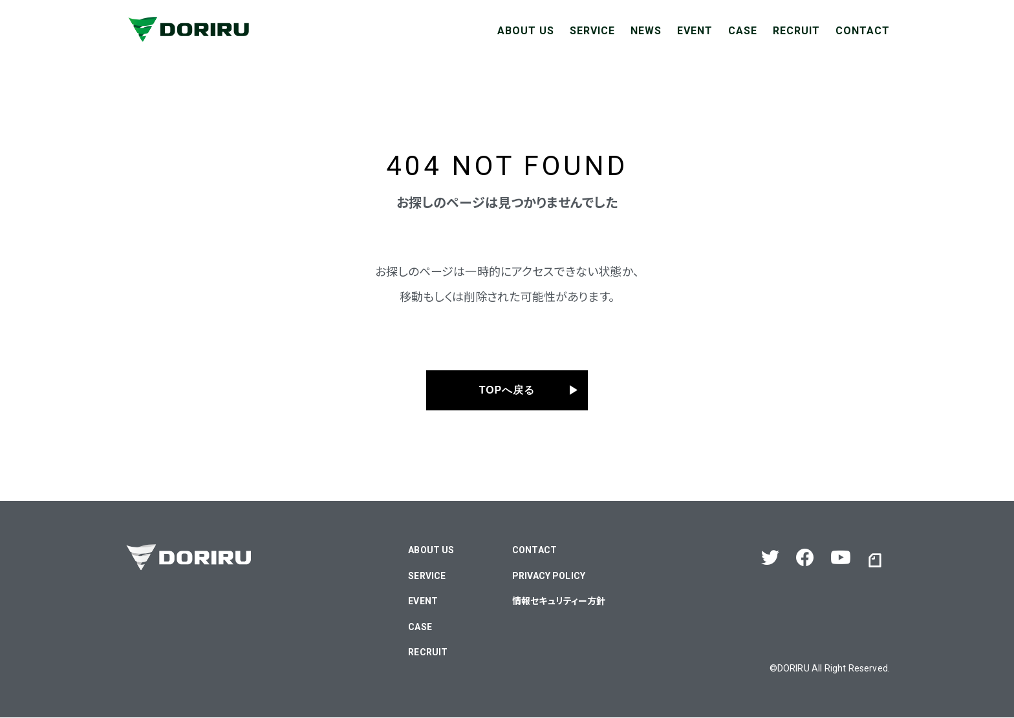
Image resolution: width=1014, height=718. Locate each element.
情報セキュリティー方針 (559, 602)
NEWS (646, 31)
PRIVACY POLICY (548, 576)
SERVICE (592, 31)
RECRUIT (796, 31)
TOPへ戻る (507, 390)
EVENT (695, 31)
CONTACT (863, 31)
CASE (742, 31)
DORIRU (793, 668)
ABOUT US (525, 31)
